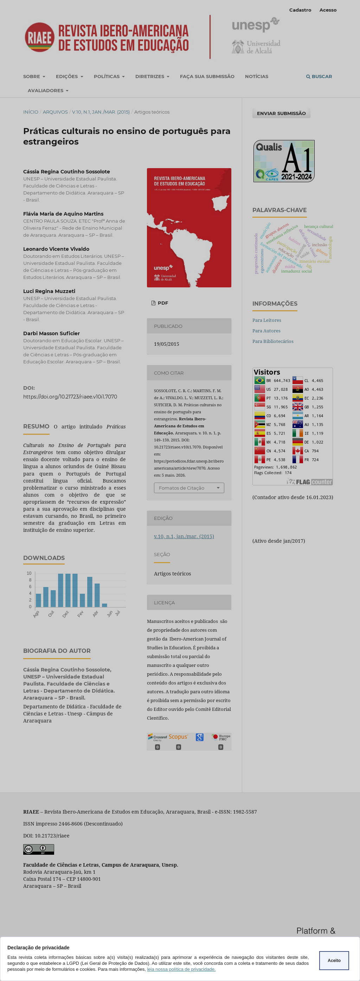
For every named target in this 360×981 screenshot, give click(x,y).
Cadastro (300, 10)
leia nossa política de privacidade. (181, 969)
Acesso (328, 10)
